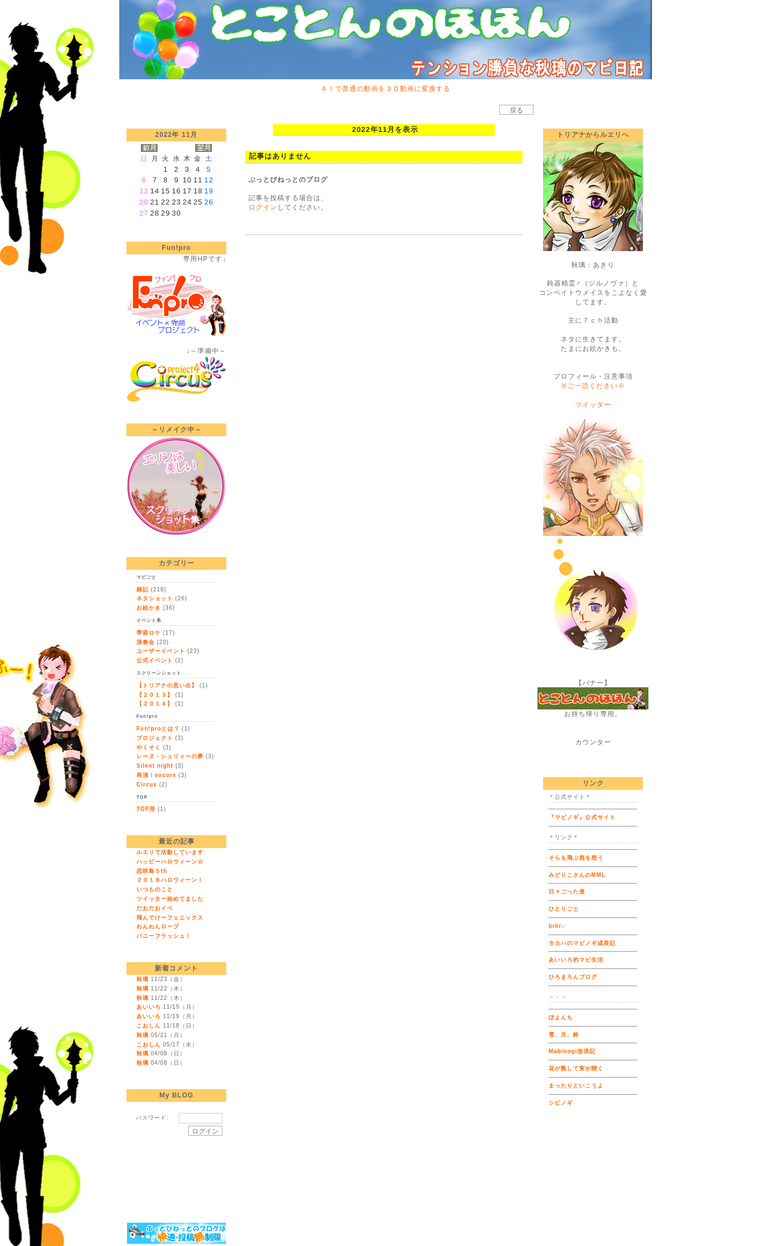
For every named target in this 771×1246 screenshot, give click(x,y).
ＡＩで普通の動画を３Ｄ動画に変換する (385, 89)
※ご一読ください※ (593, 386)
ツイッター (593, 404)
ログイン (262, 207)
